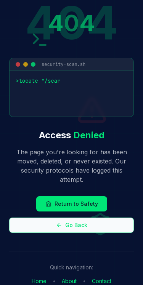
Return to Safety (71, 203)
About (69, 281)
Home (39, 281)
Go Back (71, 225)
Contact (101, 281)
